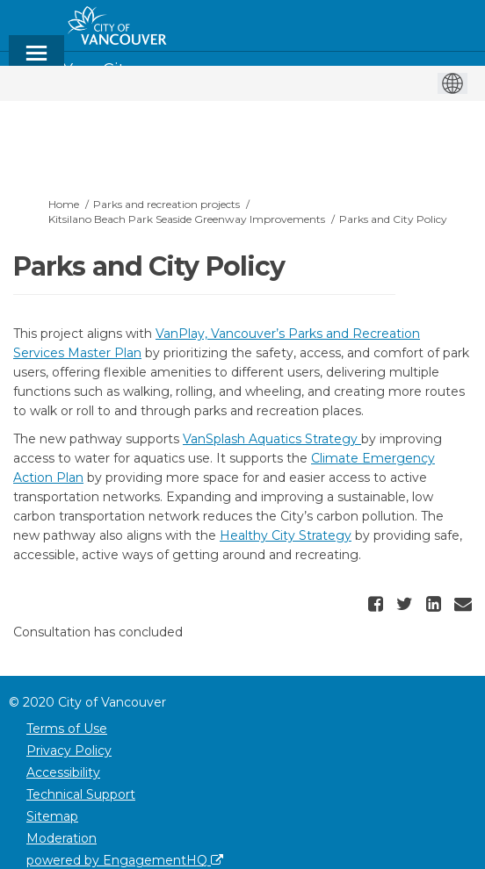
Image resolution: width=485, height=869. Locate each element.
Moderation (61, 838)
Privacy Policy (69, 750)
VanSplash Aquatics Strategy (272, 439)
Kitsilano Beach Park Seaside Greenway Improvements (186, 219)
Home (63, 204)
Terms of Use (66, 728)
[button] (377, 604)
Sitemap (52, 816)
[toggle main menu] (36, 61)
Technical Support (80, 794)
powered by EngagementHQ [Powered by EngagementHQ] (124, 860)
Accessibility (63, 772)
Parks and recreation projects (166, 204)
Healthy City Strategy (285, 535)
